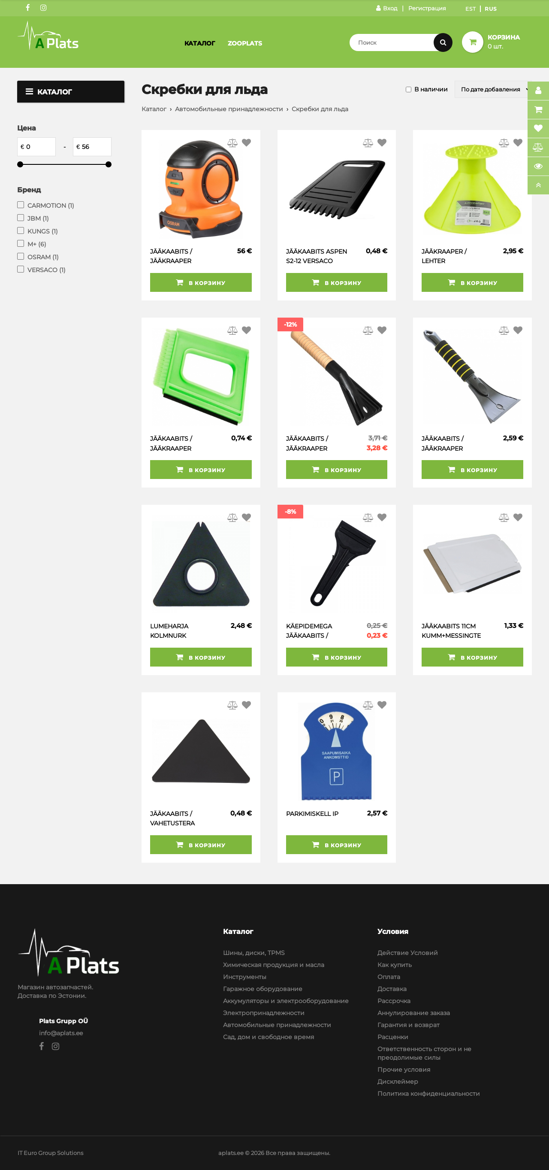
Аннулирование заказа (413, 1013)
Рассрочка (393, 1001)
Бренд (29, 190)
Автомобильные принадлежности (229, 109)
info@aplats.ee (61, 1033)
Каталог (199, 43)
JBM (38, 218)
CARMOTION (50, 205)
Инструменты (244, 977)
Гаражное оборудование (262, 989)
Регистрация (427, 8)
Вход (386, 8)
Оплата (388, 977)
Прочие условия (403, 1069)
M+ (36, 244)
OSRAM (43, 257)
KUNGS (42, 231)
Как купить (394, 965)
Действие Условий (407, 953)
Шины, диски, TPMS (254, 953)
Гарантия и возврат (408, 1025)
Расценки (392, 1037)
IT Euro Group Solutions (50, 1152)
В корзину (201, 282)
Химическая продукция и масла (273, 965)
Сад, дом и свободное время (268, 1037)
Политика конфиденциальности (428, 1093)
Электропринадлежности (264, 1013)
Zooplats (245, 43)
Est (470, 9)
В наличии (431, 89)
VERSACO (46, 270)
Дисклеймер (397, 1081)
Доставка (392, 989)
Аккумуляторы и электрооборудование (286, 1001)
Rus (491, 9)
